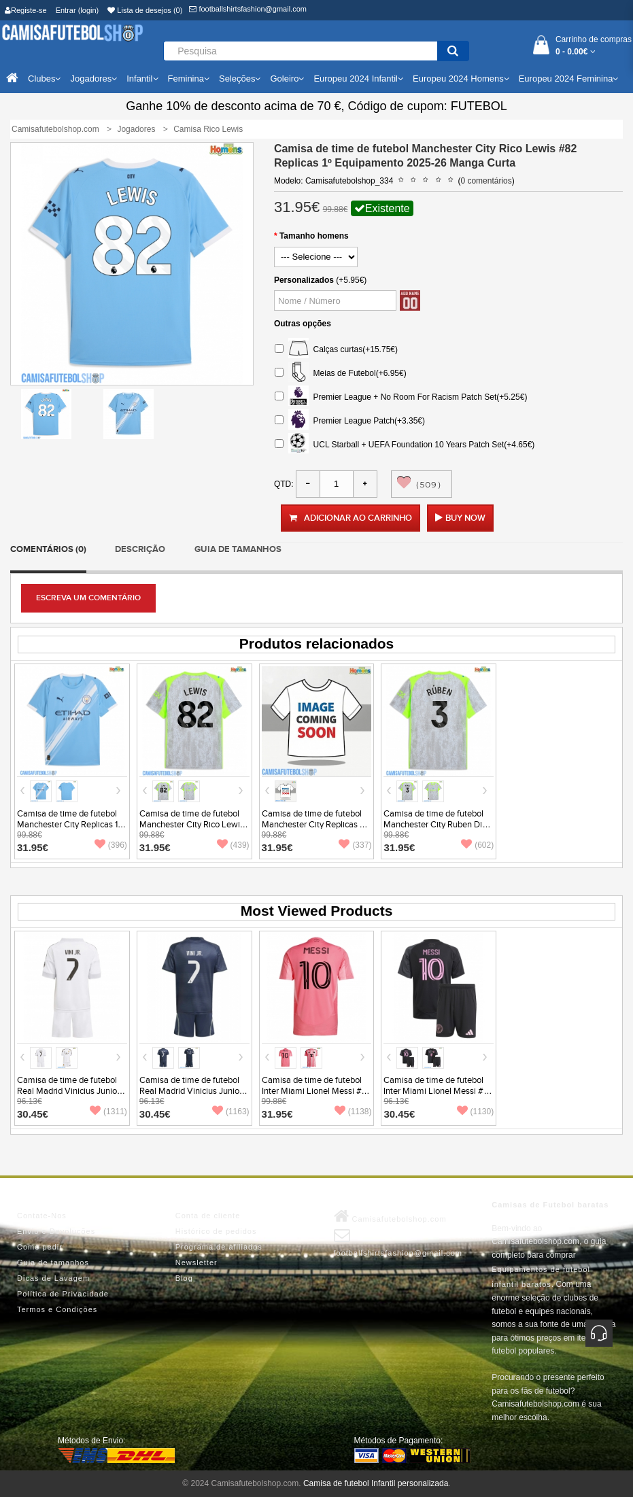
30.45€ (32, 1114)
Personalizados (304, 280)
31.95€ (32, 847)
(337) (355, 845)
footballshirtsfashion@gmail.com (248, 9)
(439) (233, 845)
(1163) (231, 1111)
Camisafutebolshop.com (390, 1216)
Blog (184, 1278)
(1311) (108, 1111)
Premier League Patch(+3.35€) (350, 421)
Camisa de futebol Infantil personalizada (375, 1483)
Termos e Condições (57, 1309)
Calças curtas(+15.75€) (336, 349)
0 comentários (485, 181)
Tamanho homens (314, 236)
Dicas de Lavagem (53, 1278)
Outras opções (302, 323)
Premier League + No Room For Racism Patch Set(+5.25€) (401, 397)
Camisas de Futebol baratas (550, 1205)
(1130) (475, 1111)
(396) (111, 845)
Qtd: (284, 484)
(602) (477, 845)
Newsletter (196, 1262)
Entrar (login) (77, 10)
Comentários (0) (48, 549)
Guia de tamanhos (237, 549)
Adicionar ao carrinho (350, 518)
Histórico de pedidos (216, 1231)
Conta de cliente (208, 1215)
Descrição (140, 549)
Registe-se (26, 10)
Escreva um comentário (88, 598)
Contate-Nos (42, 1215)
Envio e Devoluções (56, 1231)
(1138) (353, 1111)
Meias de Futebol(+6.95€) (341, 373)
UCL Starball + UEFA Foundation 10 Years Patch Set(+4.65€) (404, 444)
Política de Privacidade (63, 1294)
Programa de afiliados (218, 1247)
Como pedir (40, 1247)
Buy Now (465, 518)
